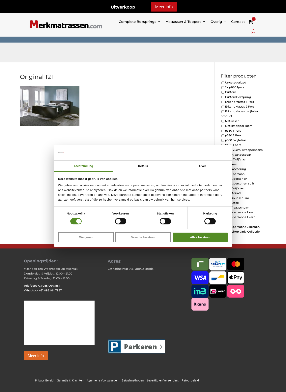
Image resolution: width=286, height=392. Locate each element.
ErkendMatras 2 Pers (239, 106)
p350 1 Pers (233, 130)
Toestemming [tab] (83, 166)
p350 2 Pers (233, 135)
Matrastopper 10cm (238, 126)
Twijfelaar (238, 188)
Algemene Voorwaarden (103, 380)
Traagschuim (240, 207)
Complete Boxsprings (137, 22)
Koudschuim (240, 198)
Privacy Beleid (44, 380)
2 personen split (242, 183)
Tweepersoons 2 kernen (242, 227)
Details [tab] (143, 166)
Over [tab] (202, 166)
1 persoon (238, 174)
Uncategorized (235, 82)
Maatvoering (237, 169)
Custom (230, 92)
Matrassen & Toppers (183, 22)
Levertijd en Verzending (163, 380)
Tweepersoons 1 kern (240, 212)
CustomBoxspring (238, 97)
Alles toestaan (200, 237)
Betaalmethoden (133, 380)
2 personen (239, 178)
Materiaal (234, 193)
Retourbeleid (190, 380)
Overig (216, 22)
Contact (238, 22)
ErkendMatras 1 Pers (239, 102)
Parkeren (140, 346)
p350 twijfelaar (235, 140)
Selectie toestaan (143, 237)
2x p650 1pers (234, 87)
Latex (235, 203)
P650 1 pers (233, 145)
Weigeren (86, 237)
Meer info (164, 6)
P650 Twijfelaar (236, 159)
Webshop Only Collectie (242, 231)
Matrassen (232, 121)
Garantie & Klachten (70, 380)
